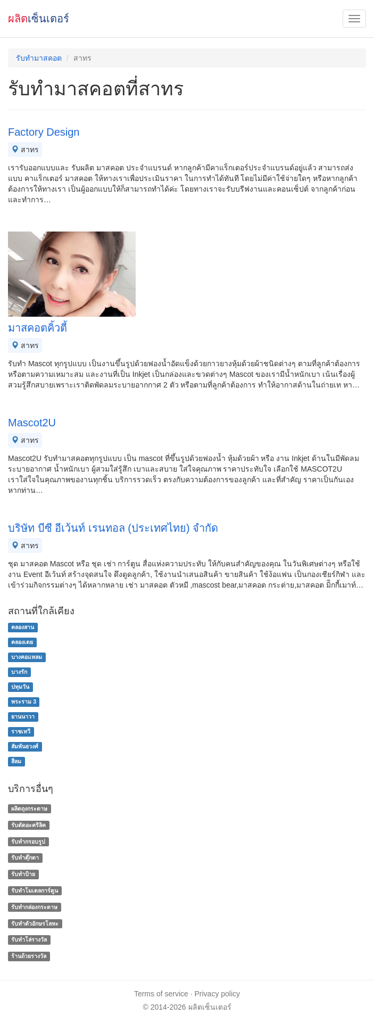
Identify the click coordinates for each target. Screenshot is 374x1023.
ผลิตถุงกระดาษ (29, 808)
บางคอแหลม (26, 657)
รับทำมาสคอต (39, 58)
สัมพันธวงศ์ (24, 746)
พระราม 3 (23, 701)
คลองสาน (22, 627)
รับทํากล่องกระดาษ (34, 907)
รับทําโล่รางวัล (29, 940)
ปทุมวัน (20, 686)
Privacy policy (217, 993)
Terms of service (161, 993)
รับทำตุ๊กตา (25, 858)
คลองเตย (22, 642)
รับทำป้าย (23, 874)
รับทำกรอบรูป (28, 841)
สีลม (16, 761)
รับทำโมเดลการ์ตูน (34, 890)
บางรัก (19, 672)
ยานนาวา (23, 716)
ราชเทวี (20, 731)
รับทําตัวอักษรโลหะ (35, 923)
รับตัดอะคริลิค (28, 825)
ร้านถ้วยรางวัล (28, 956)
